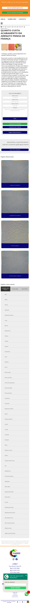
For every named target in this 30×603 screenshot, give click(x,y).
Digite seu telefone (15, 103)
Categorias (9, 26)
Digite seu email (15, 99)
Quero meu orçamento (15, 149)
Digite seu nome (15, 95)
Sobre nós (12, 19)
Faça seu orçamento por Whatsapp (15, 12)
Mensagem (15, 107)
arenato (14, 26)
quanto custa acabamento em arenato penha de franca (4, 28)
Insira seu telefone (10, 582)
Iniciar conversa (15, 587)
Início (3, 19)
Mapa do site (15, 596)
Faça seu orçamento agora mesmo (15, 7)
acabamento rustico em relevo (20, 26)
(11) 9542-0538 (15, 572)
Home (3, 26)
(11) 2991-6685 (15, 568)
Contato (22, 19)
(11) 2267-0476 (15, 570)
